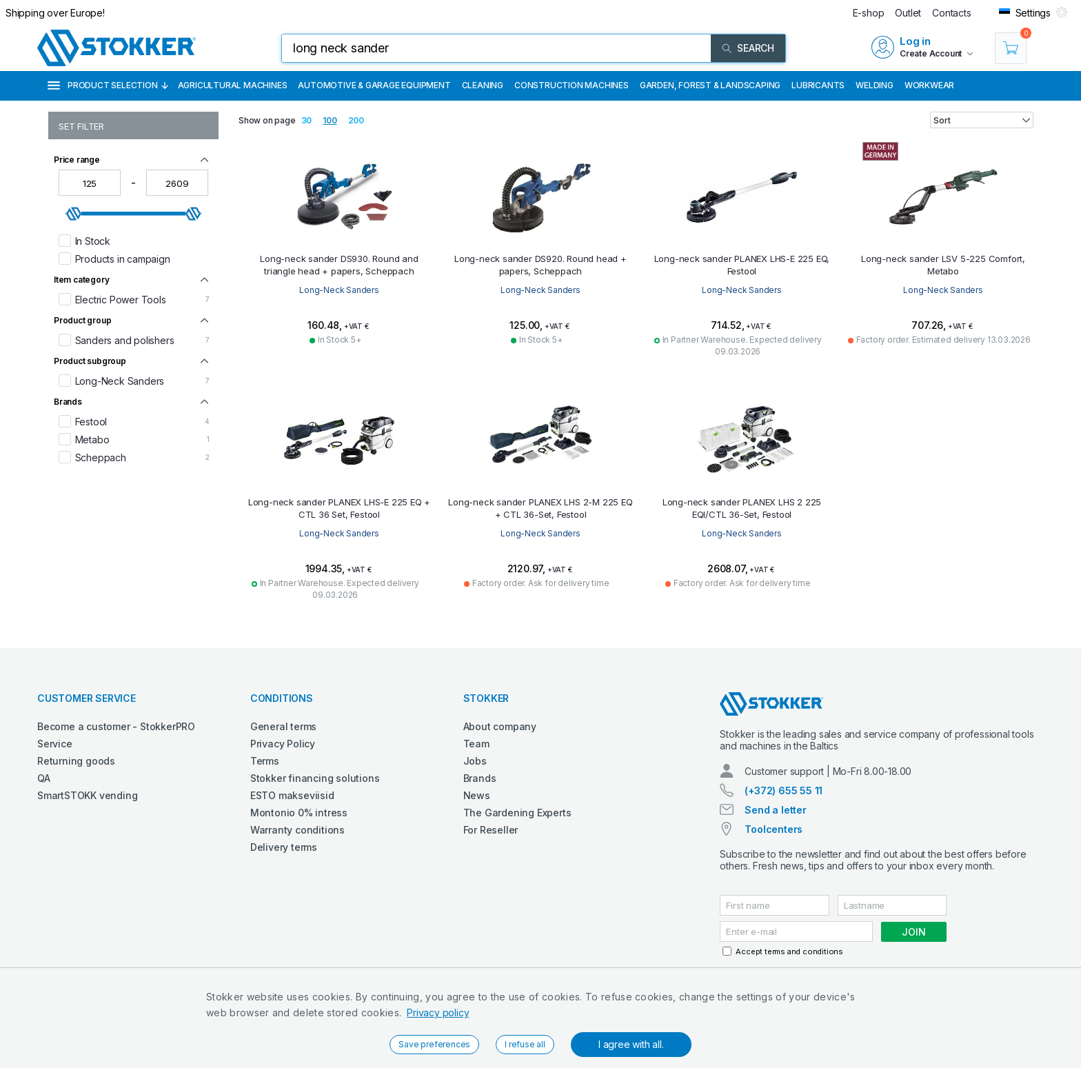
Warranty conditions (297, 830)
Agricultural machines (232, 85)
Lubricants (818, 85)
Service (54, 743)
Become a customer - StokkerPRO (116, 726)
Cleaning (482, 85)
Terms (264, 761)
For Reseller (490, 830)
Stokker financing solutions (315, 778)
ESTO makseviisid (292, 795)
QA (43, 778)
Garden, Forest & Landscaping (710, 85)
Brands (479, 778)
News (476, 795)
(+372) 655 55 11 (783, 790)
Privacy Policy (282, 743)
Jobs (475, 761)
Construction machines (571, 85)
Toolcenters (773, 829)
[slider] (73, 213)
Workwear (929, 85)
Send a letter (775, 810)
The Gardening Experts (517, 812)
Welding (874, 85)
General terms (283, 726)
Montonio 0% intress (298, 812)
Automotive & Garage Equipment (374, 85)
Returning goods (76, 761)
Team (476, 743)
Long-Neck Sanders (339, 290)
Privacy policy (438, 1012)
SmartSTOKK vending (87, 795)
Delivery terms (283, 847)
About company (499, 726)
